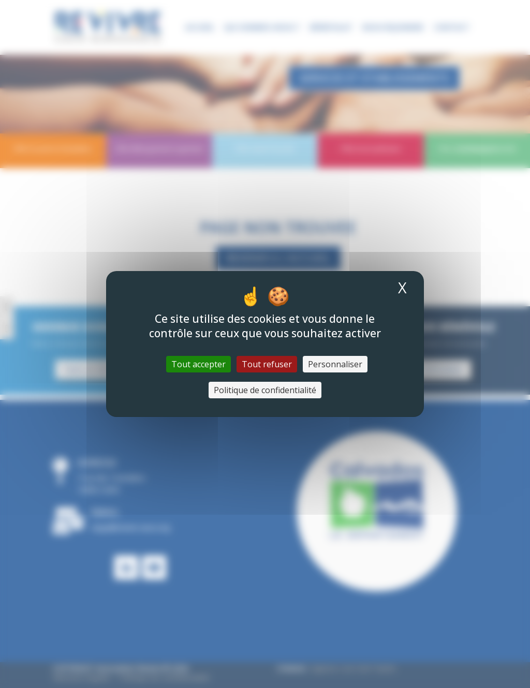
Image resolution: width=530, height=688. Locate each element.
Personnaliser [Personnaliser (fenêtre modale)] (335, 364)
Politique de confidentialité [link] (265, 390)
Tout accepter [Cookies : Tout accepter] (198, 364)
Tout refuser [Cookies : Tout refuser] (267, 364)
